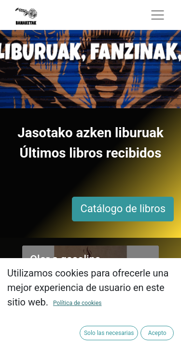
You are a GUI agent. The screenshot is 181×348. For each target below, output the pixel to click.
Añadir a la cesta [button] (109, 296)
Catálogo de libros (123, 209)
